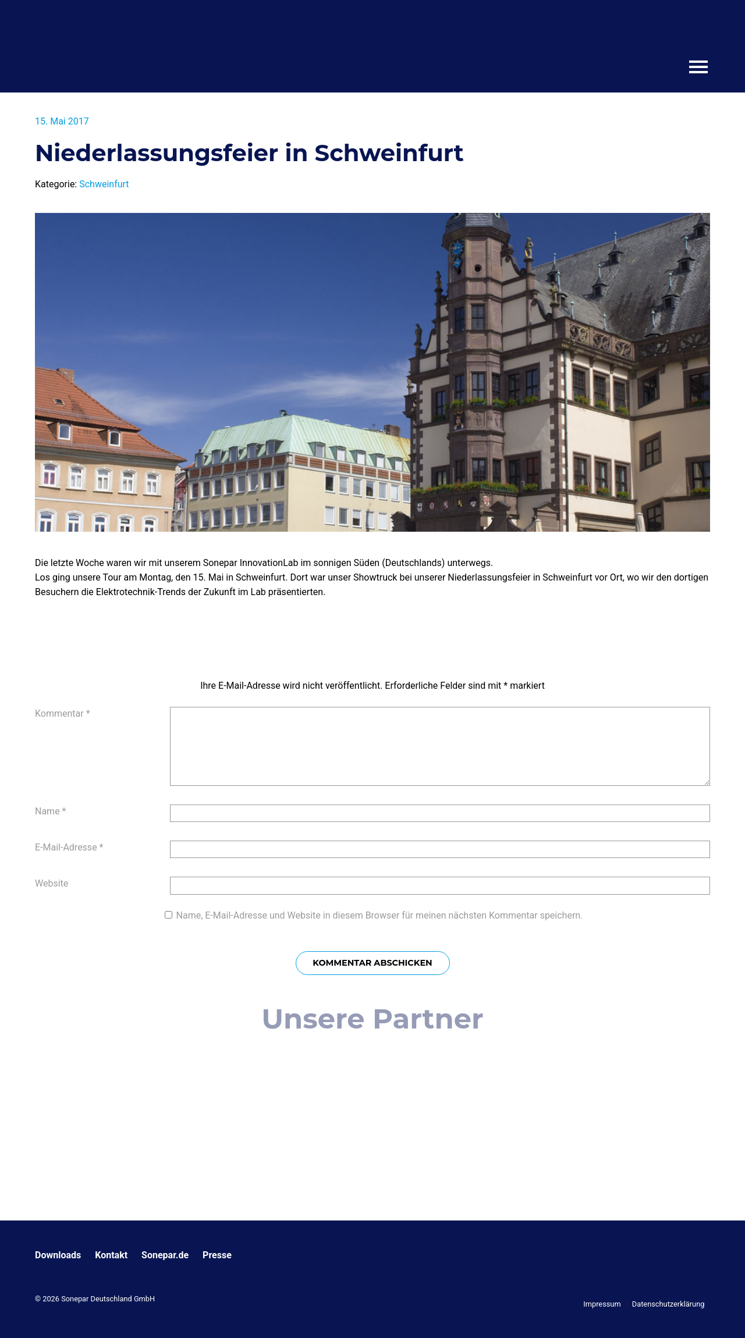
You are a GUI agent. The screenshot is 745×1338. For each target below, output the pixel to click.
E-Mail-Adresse (69, 847)
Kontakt (111, 1255)
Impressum (601, 1304)
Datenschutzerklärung (668, 1304)
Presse (217, 1255)
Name (50, 811)
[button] (25, 1312)
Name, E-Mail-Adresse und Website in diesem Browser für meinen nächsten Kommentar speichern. (379, 915)
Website (51, 883)
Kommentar (62, 713)
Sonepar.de (165, 1255)
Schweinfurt (104, 184)
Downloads (58, 1255)
